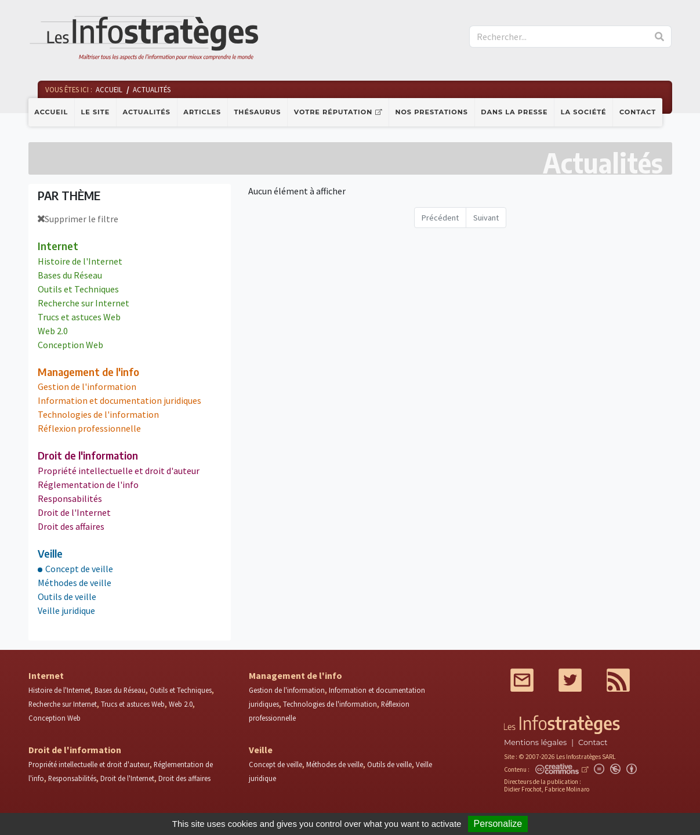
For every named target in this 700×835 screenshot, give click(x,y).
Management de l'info (88, 372)
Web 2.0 (53, 331)
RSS (618, 680)
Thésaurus (257, 112)
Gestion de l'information (87, 386)
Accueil (51, 112)
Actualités (147, 112)
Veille (50, 553)
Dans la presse (514, 112)
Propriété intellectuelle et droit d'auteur (119, 470)
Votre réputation (333, 112)
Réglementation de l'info (88, 484)
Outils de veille (67, 596)
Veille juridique (66, 610)
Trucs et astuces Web (79, 317)
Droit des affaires (71, 526)
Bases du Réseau (70, 275)
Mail (522, 680)
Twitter (570, 680)
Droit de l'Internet (74, 512)
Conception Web (70, 344)
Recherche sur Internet (83, 303)
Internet (58, 246)
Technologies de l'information (98, 414)
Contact (637, 112)
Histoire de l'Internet (80, 261)
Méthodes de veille (74, 582)
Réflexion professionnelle (89, 428)
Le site (95, 112)
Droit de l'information (88, 455)
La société (584, 112)
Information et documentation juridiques (119, 400)
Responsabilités (70, 498)
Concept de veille (79, 568)
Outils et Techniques (78, 289)
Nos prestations (431, 112)
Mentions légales (535, 742)
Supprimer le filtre (78, 219)
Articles (202, 112)
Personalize (498, 824)
